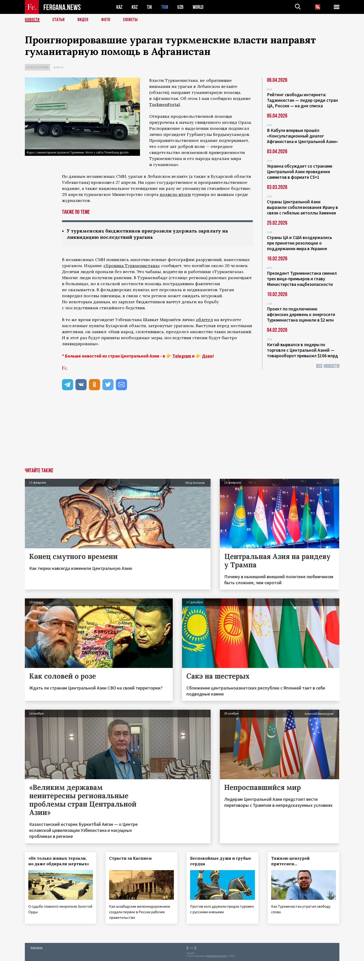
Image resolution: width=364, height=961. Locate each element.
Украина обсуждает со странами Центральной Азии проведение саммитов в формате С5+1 (299, 171)
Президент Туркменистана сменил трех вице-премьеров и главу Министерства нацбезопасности (302, 278)
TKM (164, 7)
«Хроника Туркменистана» (131, 265)
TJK (149, 7)
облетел (204, 319)
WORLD (198, 7)
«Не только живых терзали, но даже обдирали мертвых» (58, 861)
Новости (32, 19)
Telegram (181, 356)
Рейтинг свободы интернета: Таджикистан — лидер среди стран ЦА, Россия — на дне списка (302, 100)
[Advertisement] (182, 433)
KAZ (119, 7)
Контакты (36, 947)
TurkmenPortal (164, 104)
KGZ (135, 7)
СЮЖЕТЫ (130, 19)
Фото (105, 19)
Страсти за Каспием (130, 858)
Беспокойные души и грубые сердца (220, 861)
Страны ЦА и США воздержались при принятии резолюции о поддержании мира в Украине (299, 243)
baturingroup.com (217, 956)
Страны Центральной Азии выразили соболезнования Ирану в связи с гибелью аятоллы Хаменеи (302, 207)
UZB (180, 7)
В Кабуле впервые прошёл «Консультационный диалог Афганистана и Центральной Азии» (302, 136)
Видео (83, 19)
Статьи (58, 19)
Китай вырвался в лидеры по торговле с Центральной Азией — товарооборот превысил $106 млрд (302, 350)
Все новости (327, 366)
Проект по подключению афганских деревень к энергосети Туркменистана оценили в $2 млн (301, 314)
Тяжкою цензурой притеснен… (290, 861)
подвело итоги (175, 194)
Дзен (207, 356)
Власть (58, 67)
